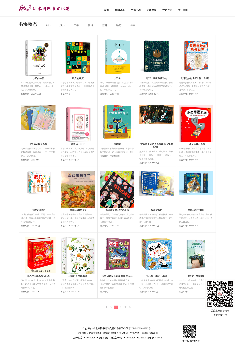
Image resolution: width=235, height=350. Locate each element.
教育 (104, 25)
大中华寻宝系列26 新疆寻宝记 (117, 276)
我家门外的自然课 (78, 276)
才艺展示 (167, 10)
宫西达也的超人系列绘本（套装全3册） (156, 146)
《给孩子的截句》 (196, 276)
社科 (90, 25)
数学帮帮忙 (156, 210)
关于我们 (183, 10)
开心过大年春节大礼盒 (38, 276)
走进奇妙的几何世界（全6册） (196, 78)
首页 (106, 10)
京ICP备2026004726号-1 (140, 328)
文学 (76, 25)
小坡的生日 (38, 78)
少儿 (62, 25)
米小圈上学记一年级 (156, 276)
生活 (133, 25)
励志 (118, 25)
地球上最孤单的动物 (156, 78)
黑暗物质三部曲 (196, 210)
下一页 (127, 307)
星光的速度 (78, 78)
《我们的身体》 (38, 210)
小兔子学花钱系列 (196, 144)
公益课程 (151, 10)
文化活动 (136, 10)
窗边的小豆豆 (78, 144)
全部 (48, 25)
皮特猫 (117, 144)
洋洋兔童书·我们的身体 (117, 210)
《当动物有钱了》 (78, 210)
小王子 (117, 78)
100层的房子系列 (38, 144)
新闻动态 (120, 10)
